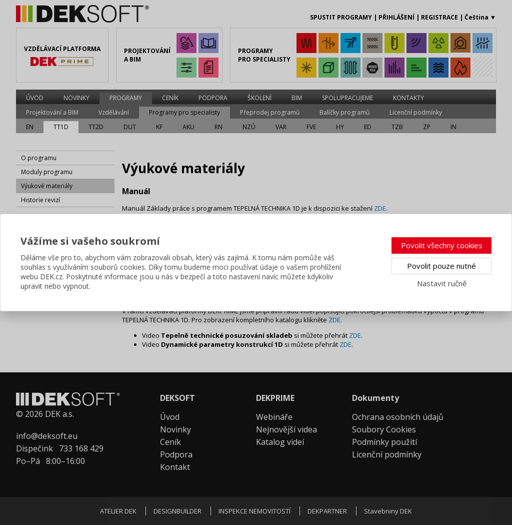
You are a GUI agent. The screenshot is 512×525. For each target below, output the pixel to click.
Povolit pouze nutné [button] (441, 266)
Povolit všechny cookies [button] (441, 245)
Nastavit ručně (441, 283)
